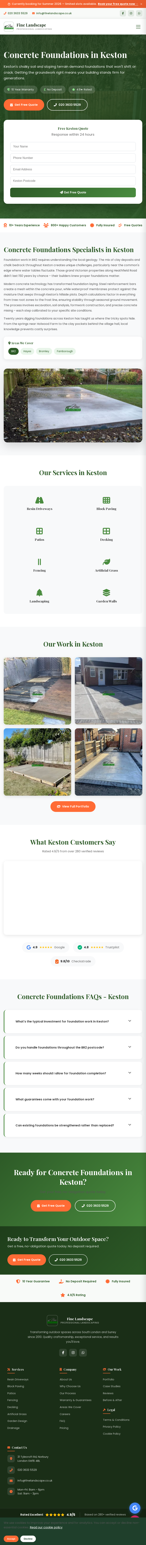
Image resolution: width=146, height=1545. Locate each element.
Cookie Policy (111, 1434)
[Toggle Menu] (138, 27)
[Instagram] (131, 13)
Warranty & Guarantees (75, 1400)
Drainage (13, 1428)
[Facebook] (123, 13)
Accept (11, 1538)
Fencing (12, 1400)
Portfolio (108, 1379)
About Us (66, 1379)
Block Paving (15, 1386)
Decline (28, 1538)
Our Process (68, 1393)
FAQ (62, 1421)
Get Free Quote (24, 105)
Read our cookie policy (46, 1527)
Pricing (64, 1428)
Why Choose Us (70, 1386)
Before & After (112, 1400)
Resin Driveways (17, 1379)
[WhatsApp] (139, 13)
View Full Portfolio (73, 806)
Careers (65, 1414)
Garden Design (17, 1421)
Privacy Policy (112, 1427)
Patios (11, 1393)
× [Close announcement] (141, 4)
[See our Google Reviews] (134, 1508)
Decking (12, 1407)
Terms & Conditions (116, 1420)
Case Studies (111, 1386)
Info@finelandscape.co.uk (52, 13)
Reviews (108, 1393)
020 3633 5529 (16, 13)
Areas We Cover (70, 1407)
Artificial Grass (17, 1414)
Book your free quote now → (118, 4)
